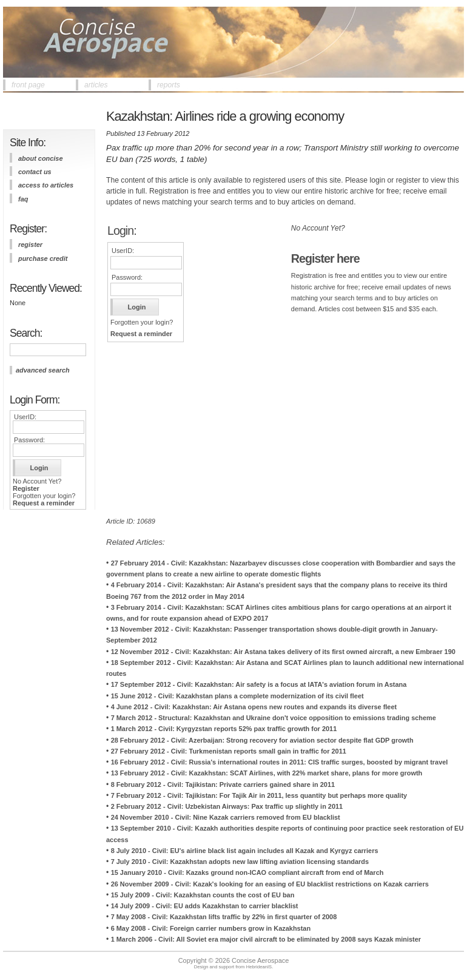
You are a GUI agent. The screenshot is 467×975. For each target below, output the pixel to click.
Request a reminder (44, 503)
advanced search (43, 370)
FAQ (23, 199)
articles (96, 85)
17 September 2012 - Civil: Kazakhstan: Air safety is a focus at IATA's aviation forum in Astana (259, 684)
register (30, 244)
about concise (40, 158)
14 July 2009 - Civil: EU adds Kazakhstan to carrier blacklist (204, 905)
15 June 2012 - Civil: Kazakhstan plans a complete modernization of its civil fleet (237, 696)
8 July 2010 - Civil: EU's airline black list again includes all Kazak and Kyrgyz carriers (244, 850)
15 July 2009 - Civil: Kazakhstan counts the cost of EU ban (203, 895)
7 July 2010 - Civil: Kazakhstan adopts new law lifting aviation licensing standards (240, 861)
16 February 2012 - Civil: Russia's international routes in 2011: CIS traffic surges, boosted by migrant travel (279, 762)
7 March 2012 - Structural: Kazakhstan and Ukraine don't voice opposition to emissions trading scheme (273, 717)
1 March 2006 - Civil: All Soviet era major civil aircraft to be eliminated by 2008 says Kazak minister (266, 939)
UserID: (25, 416)
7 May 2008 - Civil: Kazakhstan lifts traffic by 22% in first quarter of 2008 (224, 916)
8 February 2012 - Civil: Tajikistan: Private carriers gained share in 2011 (223, 784)
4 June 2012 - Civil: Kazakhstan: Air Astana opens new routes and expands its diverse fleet (254, 706)
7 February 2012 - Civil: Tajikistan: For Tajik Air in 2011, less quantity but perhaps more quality (259, 795)
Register (26, 488)
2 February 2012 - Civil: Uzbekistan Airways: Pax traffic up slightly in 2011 (227, 806)
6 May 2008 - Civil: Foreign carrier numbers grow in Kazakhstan (211, 928)
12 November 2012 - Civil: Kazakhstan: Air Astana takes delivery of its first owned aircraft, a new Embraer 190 (283, 651)
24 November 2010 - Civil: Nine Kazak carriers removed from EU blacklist (225, 817)
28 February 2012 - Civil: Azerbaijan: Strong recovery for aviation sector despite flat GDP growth (262, 740)
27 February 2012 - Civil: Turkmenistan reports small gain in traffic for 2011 (228, 751)
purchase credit (42, 258)
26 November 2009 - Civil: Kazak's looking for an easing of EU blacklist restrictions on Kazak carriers (270, 884)
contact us (35, 171)
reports (168, 85)
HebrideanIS (259, 967)
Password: (29, 440)
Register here (325, 258)
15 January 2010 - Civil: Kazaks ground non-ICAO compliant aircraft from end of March (247, 872)
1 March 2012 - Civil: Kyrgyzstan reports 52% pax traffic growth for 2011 (224, 728)
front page (28, 85)
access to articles (45, 185)
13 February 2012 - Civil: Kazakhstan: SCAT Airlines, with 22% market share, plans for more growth (267, 773)
